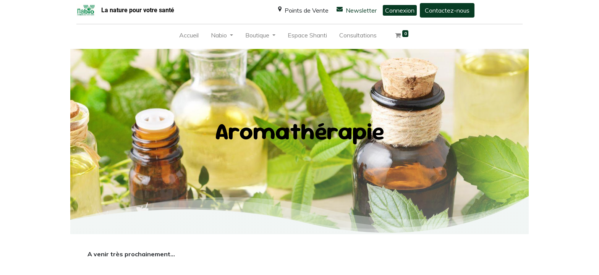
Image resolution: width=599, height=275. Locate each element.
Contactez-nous (447, 10)
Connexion (399, 10)
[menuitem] (189, 36)
